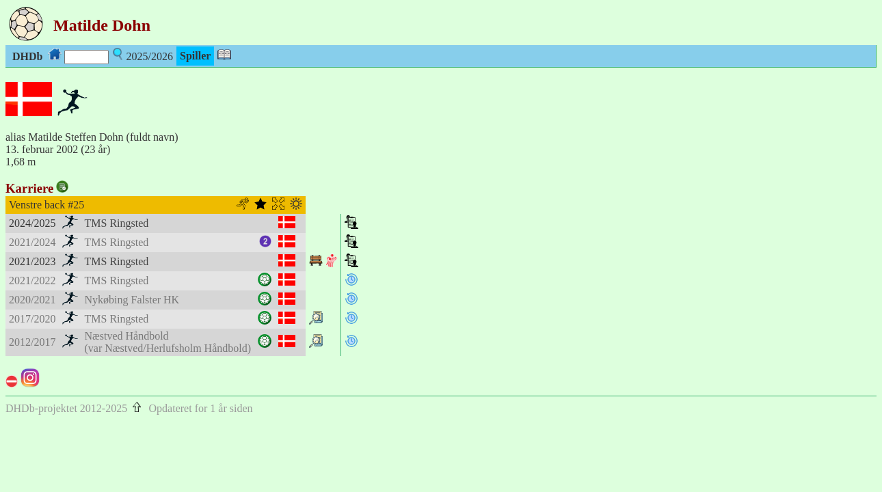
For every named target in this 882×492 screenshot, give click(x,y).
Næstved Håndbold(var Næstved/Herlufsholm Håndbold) (168, 342)
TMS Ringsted (117, 223)
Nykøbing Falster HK (132, 299)
